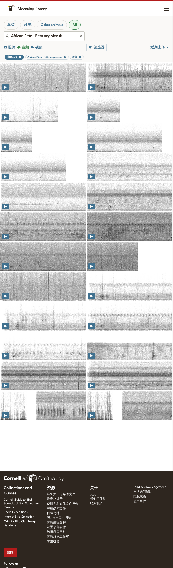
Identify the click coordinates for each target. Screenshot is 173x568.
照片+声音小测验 (59, 518)
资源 (51, 488)
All (75, 25)
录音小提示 (55, 499)
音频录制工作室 (58, 536)
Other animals (52, 25)
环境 (27, 25)
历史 (93, 494)
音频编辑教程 (56, 522)
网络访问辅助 (142, 491)
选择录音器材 (56, 532)
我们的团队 (98, 499)
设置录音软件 (56, 527)
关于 (94, 488)
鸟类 (11, 25)
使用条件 (139, 501)
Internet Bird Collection (19, 516)
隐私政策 (139, 496)
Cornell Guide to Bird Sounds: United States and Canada (21, 503)
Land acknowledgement (149, 487)
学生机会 (53, 541)
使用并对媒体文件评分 (62, 503)
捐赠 (10, 552)
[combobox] (44, 36)
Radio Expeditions (16, 512)
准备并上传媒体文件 (61, 494)
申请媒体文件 (56, 508)
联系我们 (96, 503)
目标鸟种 (53, 513)
